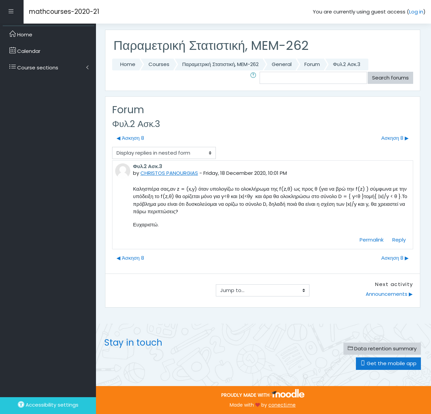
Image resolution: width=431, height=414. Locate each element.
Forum (312, 64)
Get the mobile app (388, 363)
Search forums (390, 77)
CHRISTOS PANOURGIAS (169, 173)
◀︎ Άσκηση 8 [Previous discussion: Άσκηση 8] (130, 137)
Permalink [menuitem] (372, 239)
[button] (254, 78)
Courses (158, 64)
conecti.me (282, 405)
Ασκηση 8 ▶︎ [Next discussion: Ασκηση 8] (395, 137)
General (282, 64)
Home (127, 64)
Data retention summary (382, 348)
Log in (416, 11)
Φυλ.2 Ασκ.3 (346, 64)
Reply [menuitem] (399, 239)
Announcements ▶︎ (389, 293)
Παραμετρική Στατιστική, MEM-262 (220, 64)
